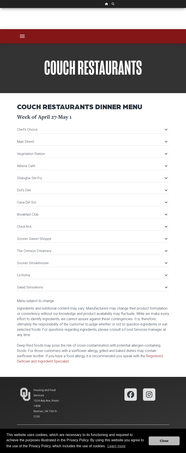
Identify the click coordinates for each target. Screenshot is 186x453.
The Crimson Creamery (92, 251)
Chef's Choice (92, 129)
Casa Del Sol (92, 202)
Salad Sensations (92, 287)
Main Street (92, 141)
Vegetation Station (92, 153)
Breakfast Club (92, 214)
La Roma (92, 275)
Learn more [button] (116, 446)
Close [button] (164, 441)
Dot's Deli (92, 190)
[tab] (93, 127)
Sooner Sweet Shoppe (92, 238)
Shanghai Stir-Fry (92, 178)
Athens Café (92, 166)
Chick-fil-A (92, 226)
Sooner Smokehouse (92, 263)
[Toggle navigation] (22, 36)
